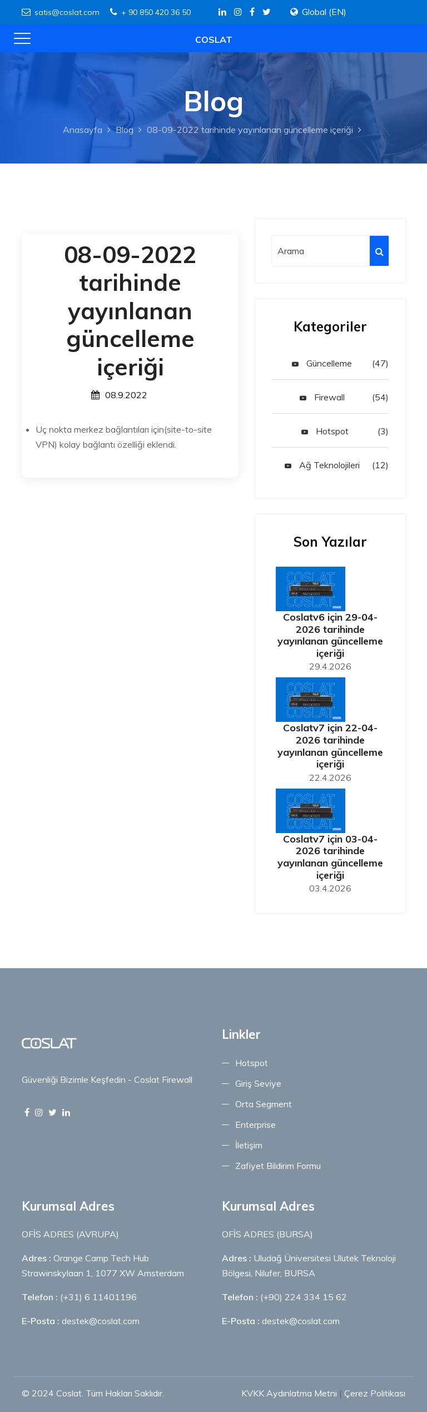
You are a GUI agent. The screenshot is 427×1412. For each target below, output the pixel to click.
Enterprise (255, 1124)
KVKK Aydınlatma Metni (289, 1393)
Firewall (322, 397)
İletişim (248, 1145)
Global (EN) (324, 11)
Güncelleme (322, 363)
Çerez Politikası (374, 1393)
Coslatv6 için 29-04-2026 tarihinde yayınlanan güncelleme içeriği (330, 635)
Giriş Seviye (258, 1083)
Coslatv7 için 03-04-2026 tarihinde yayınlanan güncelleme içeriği (330, 857)
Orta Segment (263, 1103)
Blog (124, 129)
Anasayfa (82, 129)
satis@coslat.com (61, 12)
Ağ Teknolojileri (322, 464)
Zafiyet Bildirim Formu (278, 1165)
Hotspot (325, 431)
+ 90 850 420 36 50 (150, 12)
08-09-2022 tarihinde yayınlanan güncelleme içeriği (250, 129)
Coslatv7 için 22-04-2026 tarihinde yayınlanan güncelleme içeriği (330, 745)
